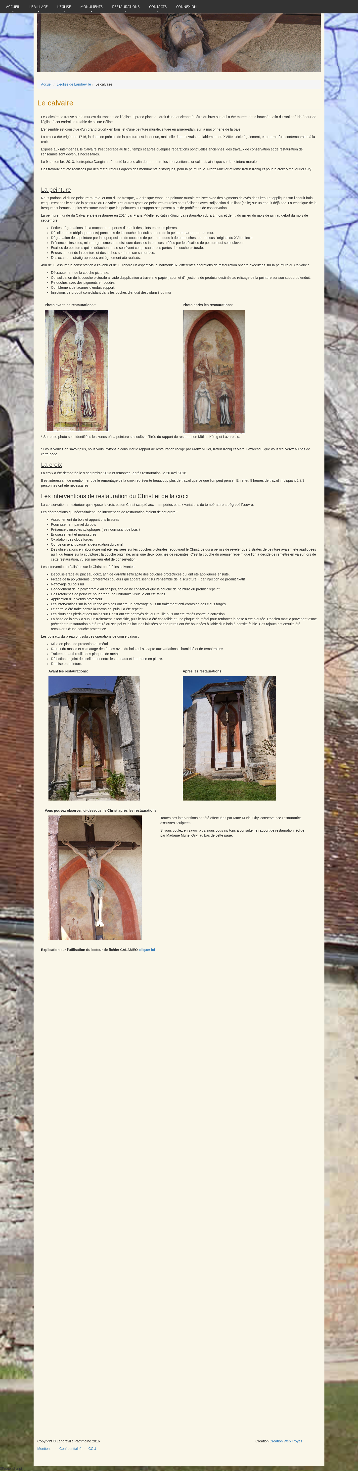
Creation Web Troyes (285, 1441)
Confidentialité (70, 1449)
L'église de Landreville (74, 84)
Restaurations (126, 6)
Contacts (158, 6)
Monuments (91, 6)
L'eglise (64, 6)
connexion (186, 6)
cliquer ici (147, 950)
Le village (38, 6)
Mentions (46, 1449)
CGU (91, 1449)
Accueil (13, 6)
